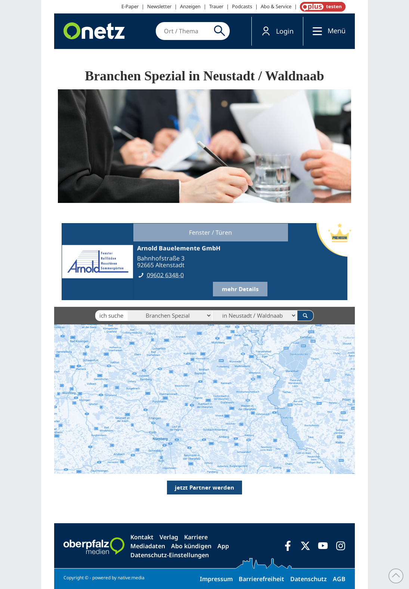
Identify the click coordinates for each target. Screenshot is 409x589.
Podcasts (242, 6)
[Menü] (315, 31)
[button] (277, 31)
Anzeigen (190, 6)
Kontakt (142, 537)
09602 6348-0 (165, 275)
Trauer (216, 6)
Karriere (196, 537)
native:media (131, 577)
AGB (339, 579)
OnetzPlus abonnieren (321, 6)
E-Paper (130, 6)
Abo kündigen (191, 546)
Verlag (168, 537)
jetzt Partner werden (204, 487)
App (223, 546)
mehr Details (240, 289)
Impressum (216, 579)
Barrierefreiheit (261, 579)
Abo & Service (276, 6)
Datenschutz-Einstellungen (169, 555)
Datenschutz (308, 579)
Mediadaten (147, 546)
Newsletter (159, 6)
